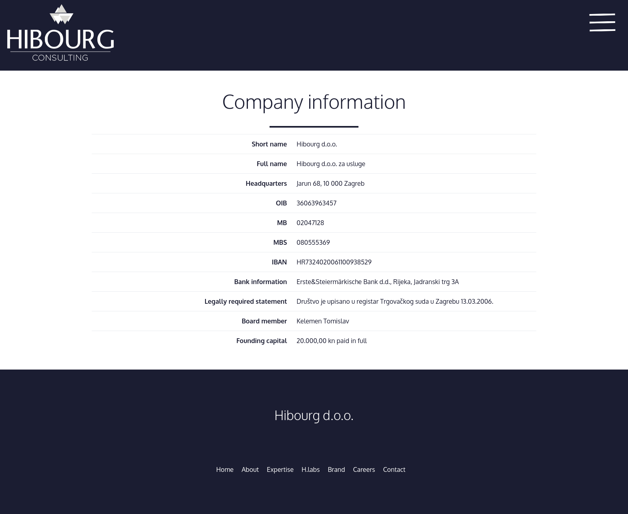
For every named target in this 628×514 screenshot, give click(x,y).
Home (225, 469)
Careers (364, 469)
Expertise (280, 469)
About (250, 469)
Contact (394, 469)
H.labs (311, 469)
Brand (336, 469)
